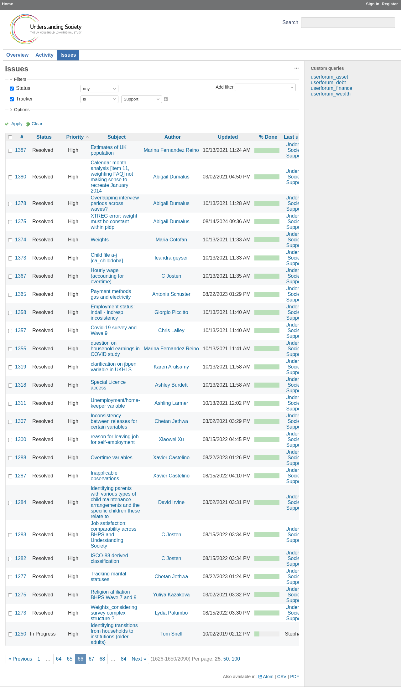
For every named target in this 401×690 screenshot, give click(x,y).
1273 (20, 612)
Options (22, 109)
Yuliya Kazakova (171, 594)
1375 (20, 221)
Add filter (224, 87)
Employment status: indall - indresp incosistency (113, 312)
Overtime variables (111, 457)
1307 (20, 421)
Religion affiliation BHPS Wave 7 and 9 (113, 594)
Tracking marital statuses (108, 576)
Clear (37, 123)
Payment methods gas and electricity (111, 294)
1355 (20, 348)
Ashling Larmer (171, 403)
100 (236, 659)
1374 (20, 239)
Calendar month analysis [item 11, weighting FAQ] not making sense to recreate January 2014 (112, 176)
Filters (20, 79)
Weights (100, 239)
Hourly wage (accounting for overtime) (107, 276)
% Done (268, 137)
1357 (20, 330)
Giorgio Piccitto (171, 312)
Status (22, 88)
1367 (20, 276)
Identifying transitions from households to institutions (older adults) (114, 634)
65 (69, 659)
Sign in (372, 4)
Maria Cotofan (171, 239)
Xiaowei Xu (171, 439)
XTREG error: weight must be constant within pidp (114, 221)
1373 (20, 257)
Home (7, 4)
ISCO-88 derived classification (109, 558)
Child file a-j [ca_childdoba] (107, 257)
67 (91, 659)
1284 (20, 502)
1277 (20, 576)
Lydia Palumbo (171, 612)
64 (59, 659)
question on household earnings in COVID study (115, 348)
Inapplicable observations (105, 475)
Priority (75, 137)
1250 (20, 633)
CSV (282, 676)
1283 (20, 534)
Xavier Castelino (171, 457)
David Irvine (171, 502)
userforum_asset (329, 77)
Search (290, 22)
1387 (20, 150)
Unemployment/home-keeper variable (115, 403)
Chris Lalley (171, 330)
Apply (17, 123)
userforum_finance (331, 88)
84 (123, 659)
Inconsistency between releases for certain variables (114, 421)
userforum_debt (328, 82)
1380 (20, 176)
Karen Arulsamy (171, 366)
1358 (20, 312)
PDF (294, 676)
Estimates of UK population (109, 150)
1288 (20, 457)
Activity (44, 55)
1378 (20, 203)
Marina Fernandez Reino (171, 150)
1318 (20, 385)
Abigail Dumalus (171, 176)
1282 (20, 558)
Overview (17, 55)
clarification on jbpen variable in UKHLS (113, 366)
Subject (116, 137)
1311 (20, 403)
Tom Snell (171, 633)
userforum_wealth (331, 93)
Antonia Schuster (171, 294)
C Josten (171, 276)
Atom (268, 676)
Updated (228, 137)
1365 (20, 294)
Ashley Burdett (171, 385)
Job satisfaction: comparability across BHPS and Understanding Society (113, 534)
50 (226, 659)
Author (172, 137)
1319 (20, 366)
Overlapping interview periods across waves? (115, 203)
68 (102, 659)
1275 (20, 594)
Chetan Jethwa (171, 421)
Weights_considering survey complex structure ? (114, 613)
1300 (20, 439)
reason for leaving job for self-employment (114, 439)
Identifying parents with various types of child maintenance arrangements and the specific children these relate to (115, 502)
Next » (139, 659)
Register (390, 4)
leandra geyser (171, 257)
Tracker (24, 98)
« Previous (20, 659)
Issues (68, 55)
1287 (20, 475)
